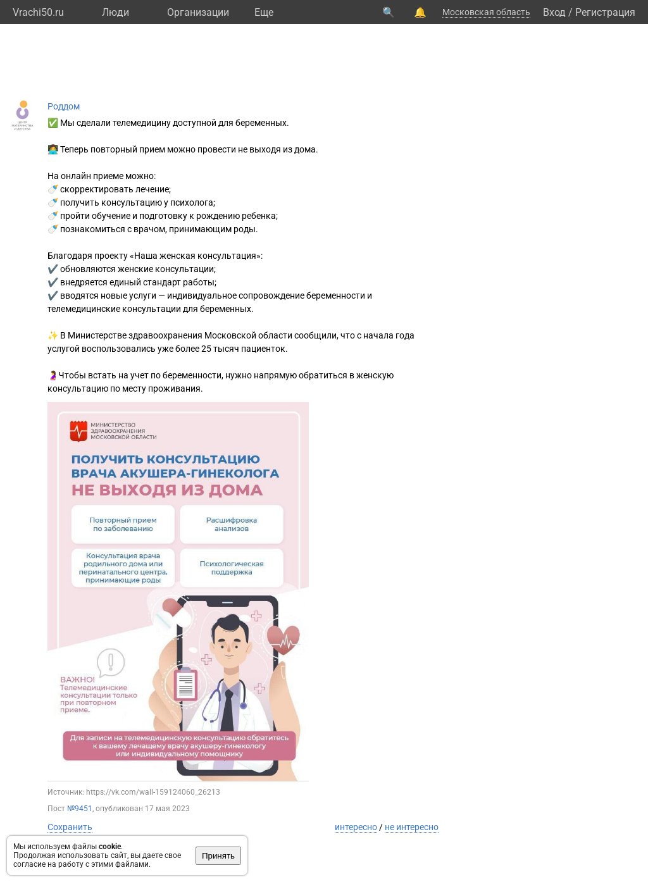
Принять (218, 855)
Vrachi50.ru (38, 12)
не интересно (412, 827)
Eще (263, 12)
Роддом (63, 106)
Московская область (486, 12)
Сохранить (69, 827)
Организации (198, 12)
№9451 (79, 808)
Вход (554, 12)
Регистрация (605, 12)
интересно (356, 827)
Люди (115, 12)
